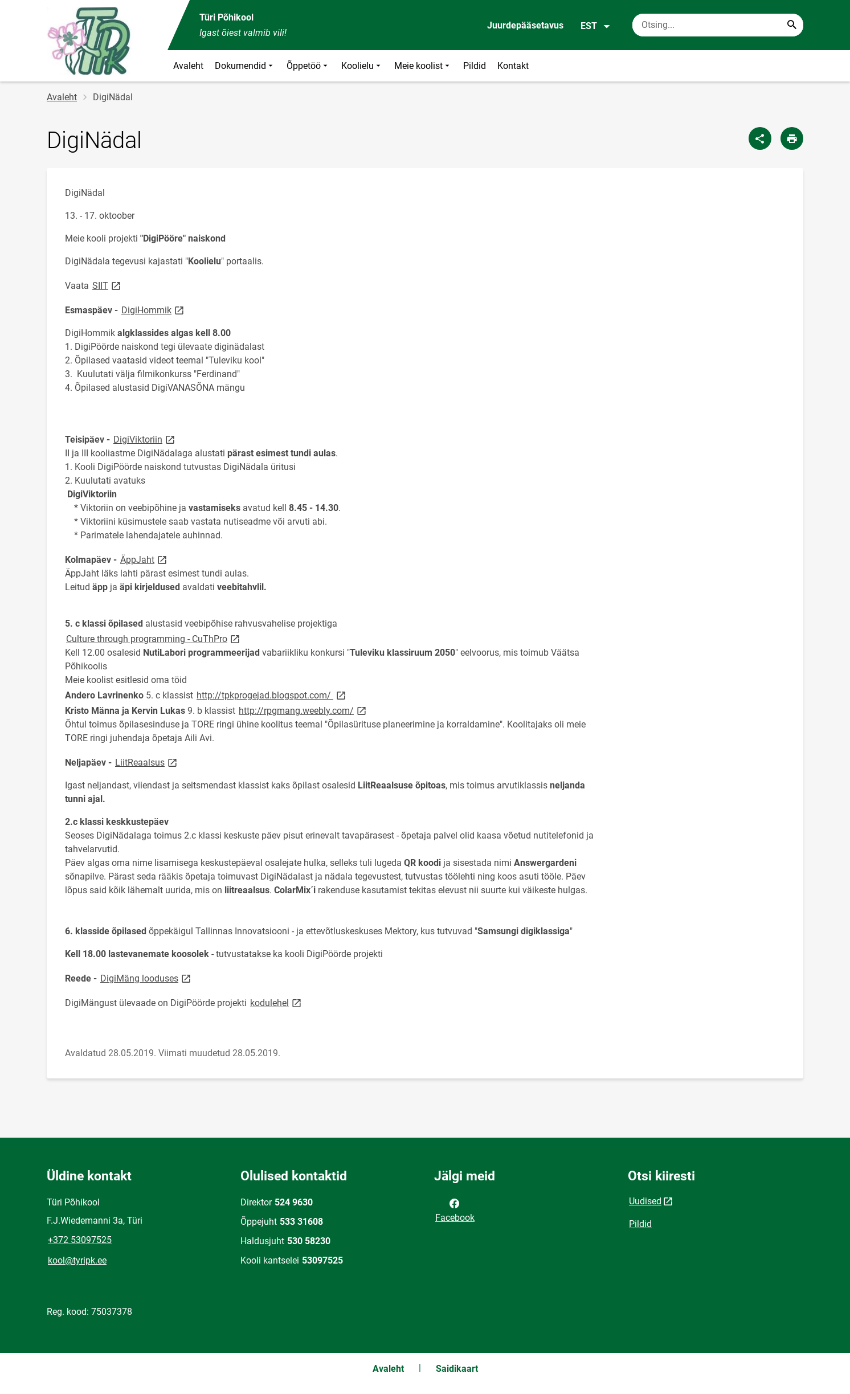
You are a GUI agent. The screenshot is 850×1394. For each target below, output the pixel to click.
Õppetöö (308, 65)
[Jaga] (760, 138)
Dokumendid (245, 65)
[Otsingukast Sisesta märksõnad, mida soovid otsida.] (717, 25)
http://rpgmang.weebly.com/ (303, 710)
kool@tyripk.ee (77, 1260)
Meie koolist (423, 65)
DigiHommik (153, 310)
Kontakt (513, 65)
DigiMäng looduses (146, 978)
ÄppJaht (144, 559)
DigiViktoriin (145, 439)
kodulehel (276, 1002)
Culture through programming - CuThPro (154, 638)
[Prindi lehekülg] (791, 138)
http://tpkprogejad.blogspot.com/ (272, 695)
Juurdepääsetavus (525, 25)
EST (596, 26)
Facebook (455, 1209)
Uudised (645, 1201)
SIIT (107, 285)
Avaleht (188, 65)
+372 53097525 (80, 1239)
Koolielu (362, 65)
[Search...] (792, 25)
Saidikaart (457, 1368)
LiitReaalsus (147, 762)
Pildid (474, 65)
